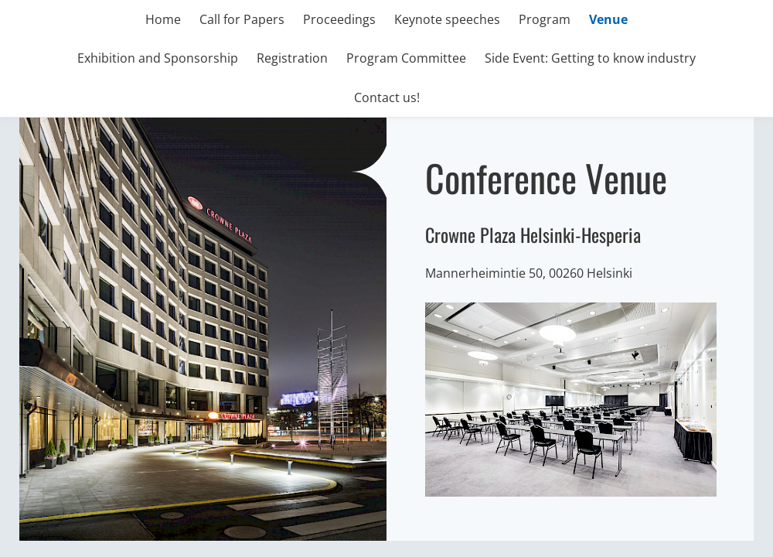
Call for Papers (241, 19)
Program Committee (406, 58)
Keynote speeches (447, 19)
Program (544, 19)
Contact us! (387, 97)
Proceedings (339, 19)
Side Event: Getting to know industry (590, 58)
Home (163, 19)
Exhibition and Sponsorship (157, 58)
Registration (292, 58)
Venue (608, 19)
